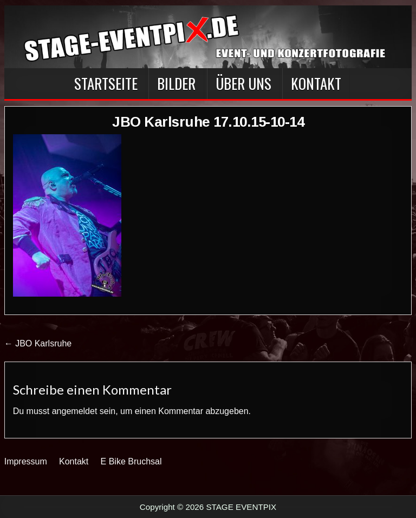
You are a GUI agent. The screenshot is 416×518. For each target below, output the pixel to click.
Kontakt (316, 83)
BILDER (176, 83)
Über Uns (243, 83)
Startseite (106, 83)
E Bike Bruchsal (131, 461)
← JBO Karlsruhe (38, 343)
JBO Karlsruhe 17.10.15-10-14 (208, 122)
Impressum (25, 461)
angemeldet (75, 411)
